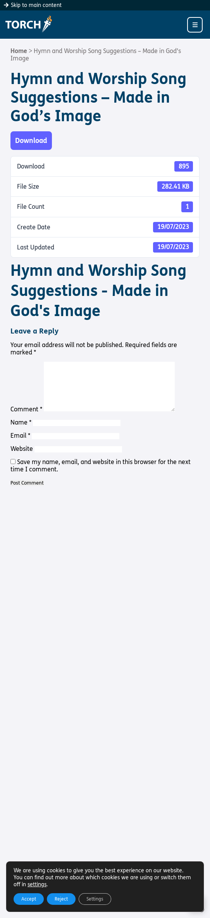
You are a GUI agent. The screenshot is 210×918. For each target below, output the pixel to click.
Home (18, 51)
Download (31, 140)
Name (20, 422)
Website (21, 448)
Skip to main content (33, 5)
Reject (61, 899)
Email (20, 435)
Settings (94, 899)
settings (37, 884)
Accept (28, 899)
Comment (26, 409)
